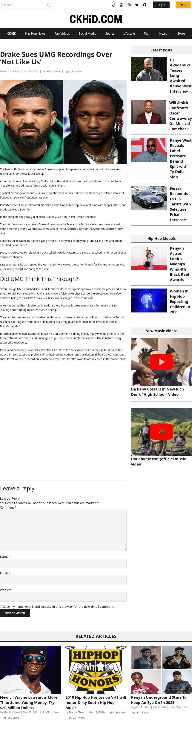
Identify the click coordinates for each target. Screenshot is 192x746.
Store (181, 33)
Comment (8, 507)
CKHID (11, 33)
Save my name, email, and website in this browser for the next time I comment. (58, 607)
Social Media (87, 33)
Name (5, 557)
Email (5, 573)
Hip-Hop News (35, 33)
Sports (109, 33)
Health (164, 33)
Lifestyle (129, 33)
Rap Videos (62, 33)
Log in (161, 5)
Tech (147, 33)
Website (5, 590)
